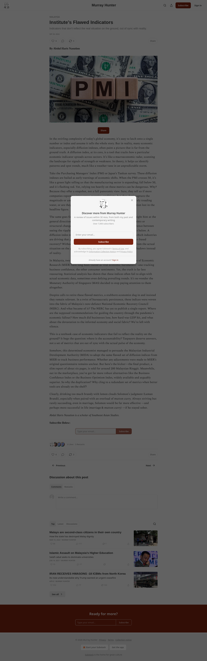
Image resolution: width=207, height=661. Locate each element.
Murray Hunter (69, 540)
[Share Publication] (171, 5)
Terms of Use (118, 248)
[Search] (165, 5)
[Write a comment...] (106, 502)
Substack (89, 654)
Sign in (198, 5)
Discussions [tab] (71, 524)
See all (57, 594)
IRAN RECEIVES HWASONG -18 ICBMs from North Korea (87, 573)
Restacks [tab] (68, 486)
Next (150, 465)
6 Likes (70, 444)
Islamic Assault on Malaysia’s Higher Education (81, 552)
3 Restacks (80, 444)
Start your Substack (94, 647)
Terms (111, 639)
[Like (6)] (54, 41)
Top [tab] (53, 524)
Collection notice (123, 639)
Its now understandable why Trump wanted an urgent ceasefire (82, 577)
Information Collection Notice (102, 251)
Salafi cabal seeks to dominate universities (71, 556)
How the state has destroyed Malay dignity (71, 536)
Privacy (102, 639)
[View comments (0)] (63, 41)
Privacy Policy (126, 251)
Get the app (118, 647)
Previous (58, 465)
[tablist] (62, 487)
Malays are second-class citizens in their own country (85, 532)
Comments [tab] (56, 486)
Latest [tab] (60, 524)
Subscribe (183, 5)
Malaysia (54, 16)
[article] (103, 538)
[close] (132, 200)
